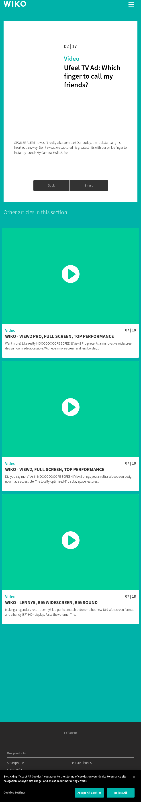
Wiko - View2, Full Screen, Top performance (54, 469)
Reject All (120, 793)
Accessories (14, 769)
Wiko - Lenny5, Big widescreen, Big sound (51, 602)
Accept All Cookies (89, 793)
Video (72, 59)
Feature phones (81, 763)
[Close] (134, 777)
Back (51, 185)
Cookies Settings (15, 792)
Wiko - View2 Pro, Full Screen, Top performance (59, 336)
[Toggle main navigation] (131, 4)
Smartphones (16, 763)
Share (88, 185)
